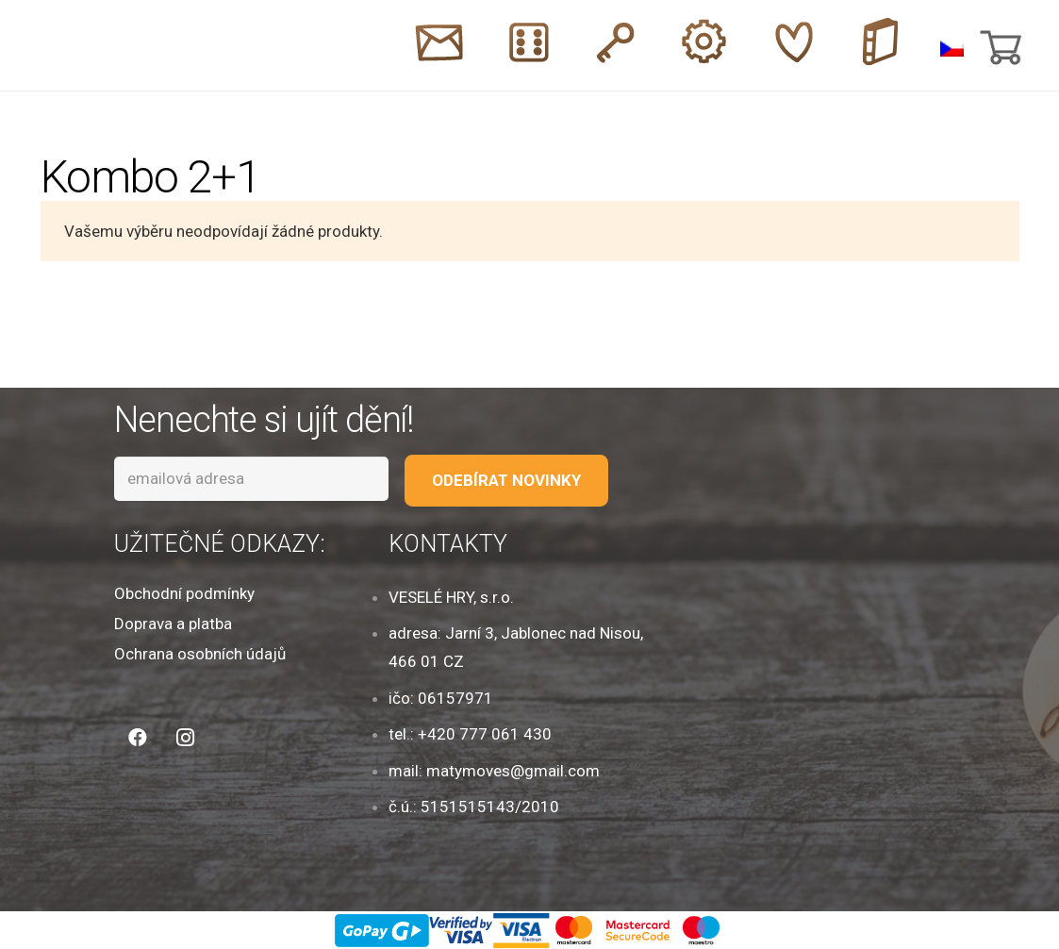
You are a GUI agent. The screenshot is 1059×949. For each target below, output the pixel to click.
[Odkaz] (93, 46)
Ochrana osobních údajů (200, 653)
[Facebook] (137, 737)
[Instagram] (184, 737)
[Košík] (998, 45)
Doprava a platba (173, 623)
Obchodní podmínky (184, 593)
